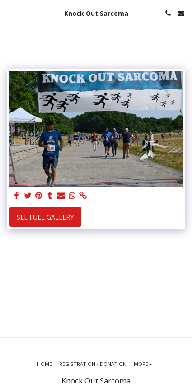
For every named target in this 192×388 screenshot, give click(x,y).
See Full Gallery (45, 217)
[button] (10, 13)
